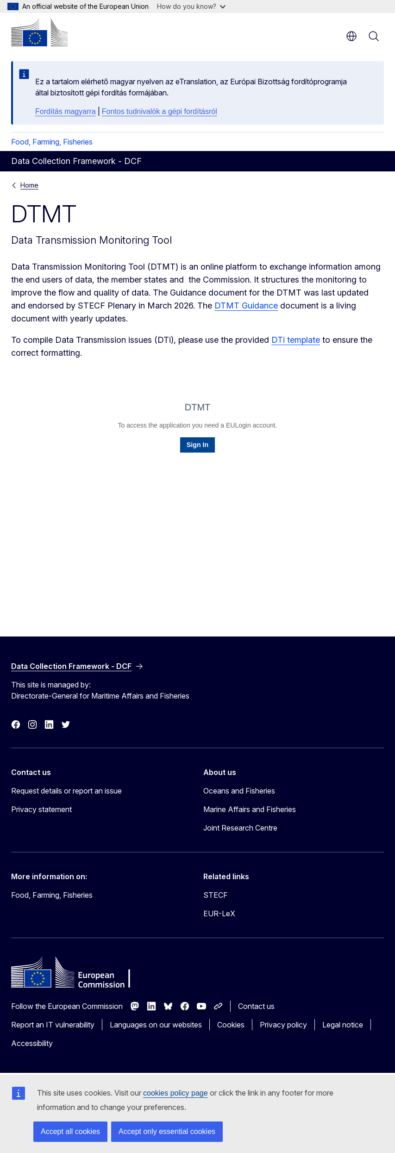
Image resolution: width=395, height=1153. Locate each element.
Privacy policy (283, 1024)
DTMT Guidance (246, 305)
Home (29, 185)
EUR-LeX (219, 913)
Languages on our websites (156, 1024)
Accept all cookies (70, 1131)
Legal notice (342, 1024)
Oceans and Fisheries (239, 790)
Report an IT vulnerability (52, 1024)
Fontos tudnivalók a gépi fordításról (159, 111)
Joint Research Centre (240, 827)
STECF (215, 895)
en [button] (351, 36)
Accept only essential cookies (167, 1131)
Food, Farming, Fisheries (52, 141)
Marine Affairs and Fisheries (249, 809)
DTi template (295, 340)
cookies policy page (175, 1093)
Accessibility (32, 1043)
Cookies (231, 1024)
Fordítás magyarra (65, 111)
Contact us (256, 1006)
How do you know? (191, 6)
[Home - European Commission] (39, 32)
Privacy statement (41, 809)
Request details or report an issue (66, 790)
